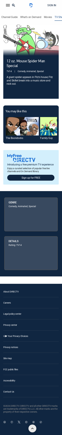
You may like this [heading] (16, 111)
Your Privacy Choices (18, 336)
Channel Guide (9, 17)
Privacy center (10, 324)
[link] (22, 126)
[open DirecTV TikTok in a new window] (40, 422)
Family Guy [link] (46, 138)
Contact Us (8, 391)
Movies (48, 17)
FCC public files (10, 369)
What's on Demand (30, 17)
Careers (7, 302)
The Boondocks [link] (14, 138)
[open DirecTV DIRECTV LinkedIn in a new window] (4, 422)
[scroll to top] (32, 428)
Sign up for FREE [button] (31, 177)
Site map (7, 358)
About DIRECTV (11, 291)
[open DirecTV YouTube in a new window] (33, 422)
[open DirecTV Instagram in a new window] (26, 422)
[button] (8, 5)
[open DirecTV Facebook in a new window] (12, 422)
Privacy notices (10, 347)
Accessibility (9, 380)
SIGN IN (51, 5)
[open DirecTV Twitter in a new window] (19, 422)
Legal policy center (12, 313)
